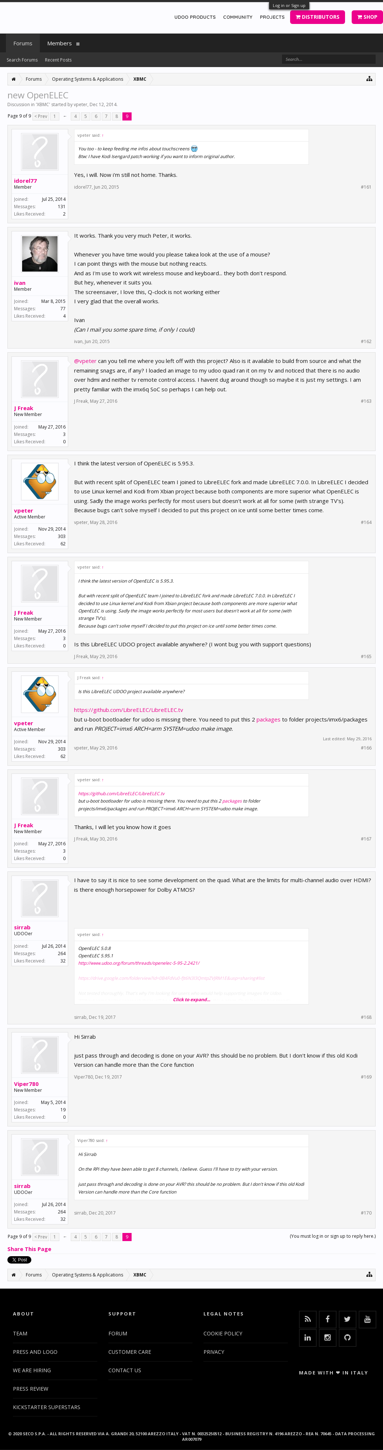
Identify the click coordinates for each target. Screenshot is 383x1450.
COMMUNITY (238, 17)
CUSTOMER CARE (129, 1351)
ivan (19, 282)
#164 (366, 522)
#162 (366, 342)
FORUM (117, 1333)
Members (59, 43)
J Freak (23, 408)
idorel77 (25, 180)
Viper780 (26, 1083)
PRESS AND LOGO (35, 1351)
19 (63, 1110)
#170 (366, 1213)
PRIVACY (213, 1351)
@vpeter (85, 360)
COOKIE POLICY (222, 1333)
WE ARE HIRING (32, 1370)
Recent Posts (58, 60)
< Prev (40, 116)
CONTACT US (124, 1370)
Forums (22, 43)
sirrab (22, 927)
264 (62, 953)
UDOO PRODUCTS (195, 17)
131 (62, 206)
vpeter (80, 104)
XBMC (43, 104)
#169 (366, 1077)
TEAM (20, 1333)
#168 (366, 1017)
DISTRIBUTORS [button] (318, 16)
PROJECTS (272, 17)
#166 (366, 748)
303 (62, 536)
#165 (366, 657)
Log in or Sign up (289, 5)
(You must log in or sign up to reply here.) (333, 1236)
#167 (366, 839)
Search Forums (22, 60)
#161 (366, 187)
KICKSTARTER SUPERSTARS (46, 1407)
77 (63, 308)
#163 (366, 401)
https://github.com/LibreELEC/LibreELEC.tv (128, 709)
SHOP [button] (367, 16)
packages (269, 719)
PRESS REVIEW (30, 1388)
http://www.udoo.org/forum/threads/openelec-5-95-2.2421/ (138, 963)
